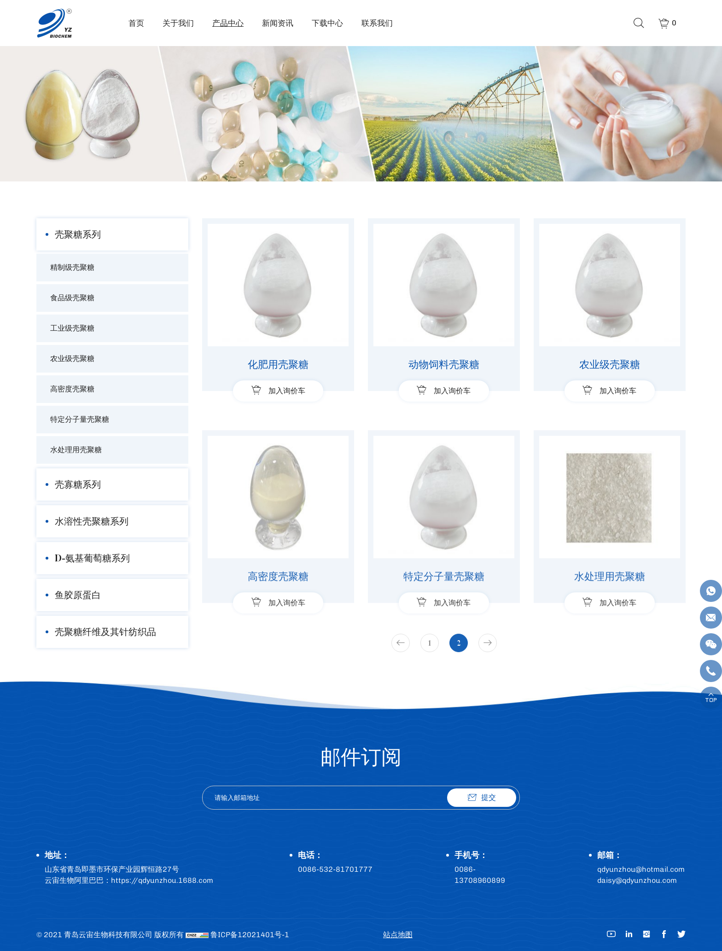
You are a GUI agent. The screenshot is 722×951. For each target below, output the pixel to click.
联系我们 (377, 23)
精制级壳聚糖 (72, 267)
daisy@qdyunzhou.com (637, 880)
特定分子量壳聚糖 (79, 419)
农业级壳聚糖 (72, 358)
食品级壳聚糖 (72, 297)
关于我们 (178, 23)
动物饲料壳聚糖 (443, 364)
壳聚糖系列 (78, 234)
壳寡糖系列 (78, 484)
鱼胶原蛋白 (78, 595)
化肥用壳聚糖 (278, 364)
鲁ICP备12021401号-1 (249, 934)
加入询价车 (286, 390)
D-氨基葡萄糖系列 (92, 558)
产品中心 (228, 23)
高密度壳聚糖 (72, 389)
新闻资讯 (277, 23)
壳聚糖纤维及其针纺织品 (105, 631)
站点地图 (398, 934)
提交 (488, 797)
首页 (136, 23)
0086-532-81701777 (335, 869)
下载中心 (327, 23)
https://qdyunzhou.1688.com (162, 880)
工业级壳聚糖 (72, 328)
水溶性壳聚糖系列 (91, 521)
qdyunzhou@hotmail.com (641, 869)
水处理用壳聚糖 (76, 449)
